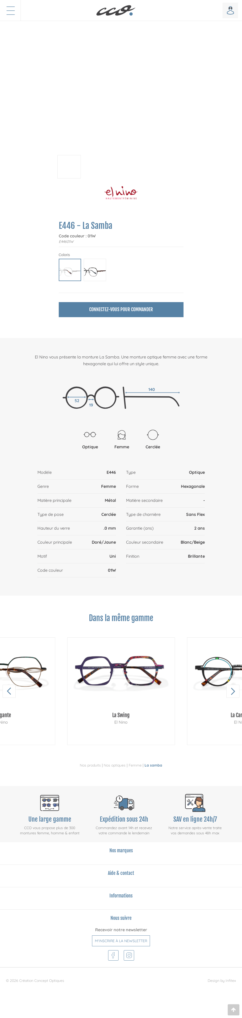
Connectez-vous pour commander (121, 309)
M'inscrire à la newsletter (121, 941)
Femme (135, 765)
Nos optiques (115, 765)
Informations (121, 896)
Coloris (64, 255)
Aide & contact (121, 873)
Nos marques (121, 850)
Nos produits (90, 765)
